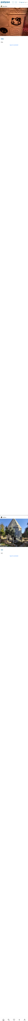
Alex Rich (5, 6)
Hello (2, 39)
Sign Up (22, 2)
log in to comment (14, 45)
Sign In (25, 2)
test (2, 550)
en (16, 2)
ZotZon (4, 517)
